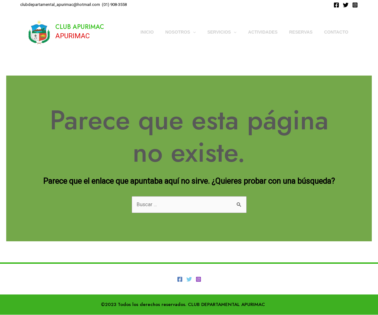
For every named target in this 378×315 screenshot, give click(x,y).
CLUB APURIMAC (79, 26)
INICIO (162, 32)
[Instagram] (355, 5)
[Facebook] (336, 5)
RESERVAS (305, 32)
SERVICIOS (231, 32)
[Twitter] (345, 5)
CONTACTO (338, 32)
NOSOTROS (193, 32)
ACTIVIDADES (270, 32)
